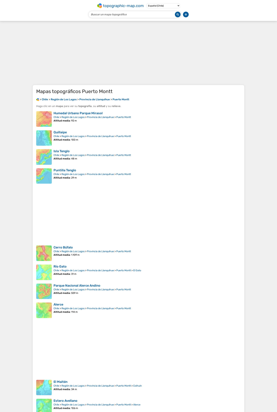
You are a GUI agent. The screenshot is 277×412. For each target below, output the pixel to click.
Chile (56, 117)
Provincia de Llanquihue (100, 117)
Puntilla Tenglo (65, 170)
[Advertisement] (138, 53)
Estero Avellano (65, 401)
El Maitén (60, 382)
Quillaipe (60, 132)
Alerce (58, 304)
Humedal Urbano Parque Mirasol (78, 113)
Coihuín (137, 385)
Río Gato (60, 266)
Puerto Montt (123, 117)
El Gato (137, 270)
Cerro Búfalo (63, 247)
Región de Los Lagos (73, 117)
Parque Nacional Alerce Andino (77, 285)
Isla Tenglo (62, 151)
